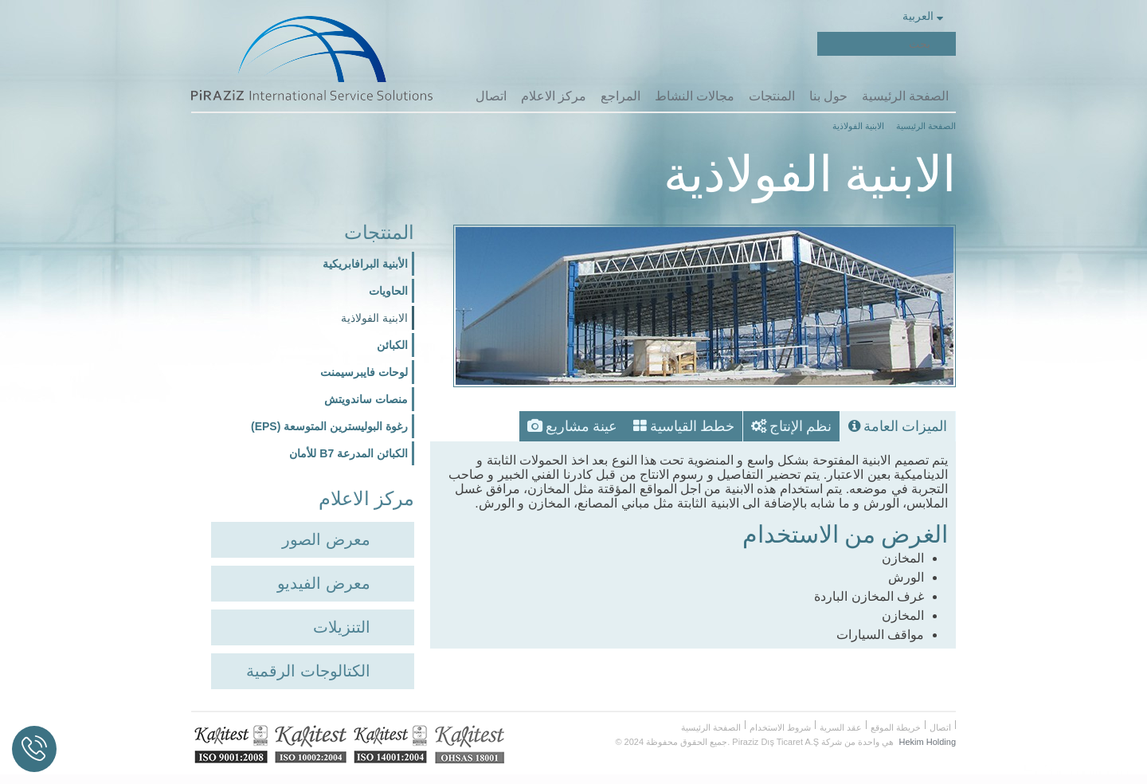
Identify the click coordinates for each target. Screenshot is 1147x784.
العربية (921, 16)
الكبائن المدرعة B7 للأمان (348, 450)
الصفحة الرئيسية (905, 95)
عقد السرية (841, 722)
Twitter (743, 44)
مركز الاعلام (552, 95)
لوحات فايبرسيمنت (364, 369)
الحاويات (388, 287)
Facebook (769, 44)
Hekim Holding (927, 736)
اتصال (489, 95)
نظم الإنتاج (801, 418)
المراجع (620, 95)
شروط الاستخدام (780, 722)
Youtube (718, 44)
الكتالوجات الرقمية (308, 665)
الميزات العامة (900, 418)
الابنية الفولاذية (374, 314)
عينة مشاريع (597, 418)
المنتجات (771, 95)
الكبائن (392, 341)
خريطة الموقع (896, 722)
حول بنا (827, 95)
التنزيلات (341, 621)
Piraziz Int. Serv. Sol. (795, 44)
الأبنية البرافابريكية (365, 260)
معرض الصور (326, 534)
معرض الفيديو (323, 577)
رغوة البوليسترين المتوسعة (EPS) (329, 423)
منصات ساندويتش (366, 396)
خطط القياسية (700, 418)
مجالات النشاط (694, 95)
